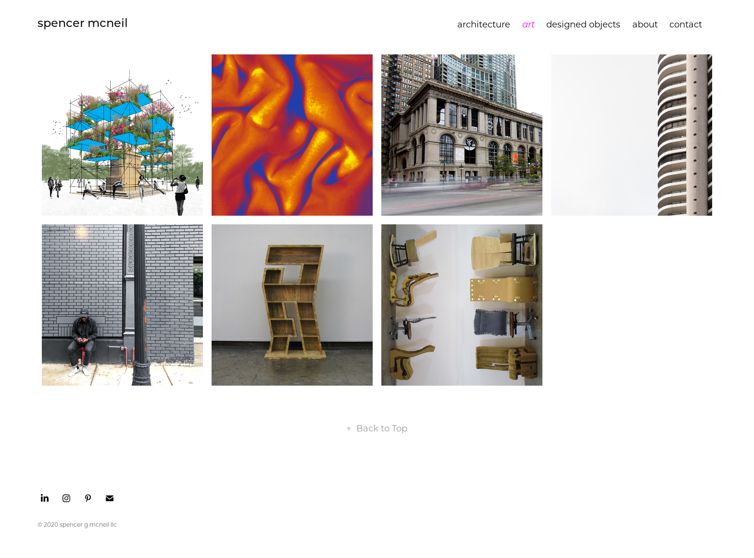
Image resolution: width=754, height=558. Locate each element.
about (645, 24)
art (528, 24)
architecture (483, 24)
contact (685, 24)
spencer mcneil (83, 22)
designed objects (583, 24)
